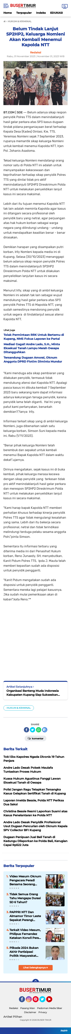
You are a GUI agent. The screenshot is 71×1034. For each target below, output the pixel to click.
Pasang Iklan (27, 1008)
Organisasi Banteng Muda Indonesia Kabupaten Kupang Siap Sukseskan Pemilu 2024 (32, 693)
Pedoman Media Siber (49, 1008)
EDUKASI (56, 12)
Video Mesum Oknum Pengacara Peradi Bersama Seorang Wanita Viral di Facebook (25, 880)
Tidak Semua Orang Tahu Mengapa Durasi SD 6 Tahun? (25, 898)
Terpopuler (24, 12)
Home (7, 12)
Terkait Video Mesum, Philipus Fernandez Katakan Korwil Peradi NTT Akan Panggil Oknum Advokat (25, 934)
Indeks (41, 12)
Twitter (44, 1001)
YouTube (52, 1001)
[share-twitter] (32, 729)
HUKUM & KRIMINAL (19, 707)
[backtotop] (35, 982)
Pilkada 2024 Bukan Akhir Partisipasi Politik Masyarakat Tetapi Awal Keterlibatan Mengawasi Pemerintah (23, 952)
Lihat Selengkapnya (35, 967)
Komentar (35, 738)
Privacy (42, 1012)
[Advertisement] (35, 638)
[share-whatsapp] (38, 729)
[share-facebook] (26, 729)
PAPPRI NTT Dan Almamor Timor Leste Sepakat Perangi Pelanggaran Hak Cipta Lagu (26, 916)
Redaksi (13, 1008)
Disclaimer (30, 1012)
